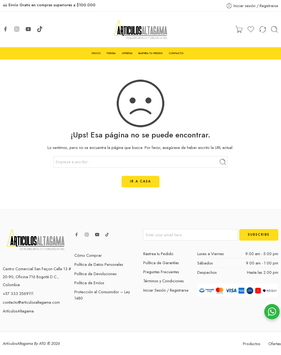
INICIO (96, 53)
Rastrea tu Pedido (158, 254)
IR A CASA (140, 181)
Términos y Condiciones (163, 281)
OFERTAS (127, 53)
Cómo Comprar (88, 255)
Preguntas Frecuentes (161, 272)
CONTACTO (176, 53)
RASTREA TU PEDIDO (150, 53)
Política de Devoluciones (95, 274)
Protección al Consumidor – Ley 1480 (102, 295)
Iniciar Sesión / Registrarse (166, 290)
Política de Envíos (89, 283)
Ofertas (274, 343)
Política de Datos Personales (98, 264)
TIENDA (111, 53)
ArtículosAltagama (18, 311)
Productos (251, 343)
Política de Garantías (161, 263)
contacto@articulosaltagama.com (31, 302)
